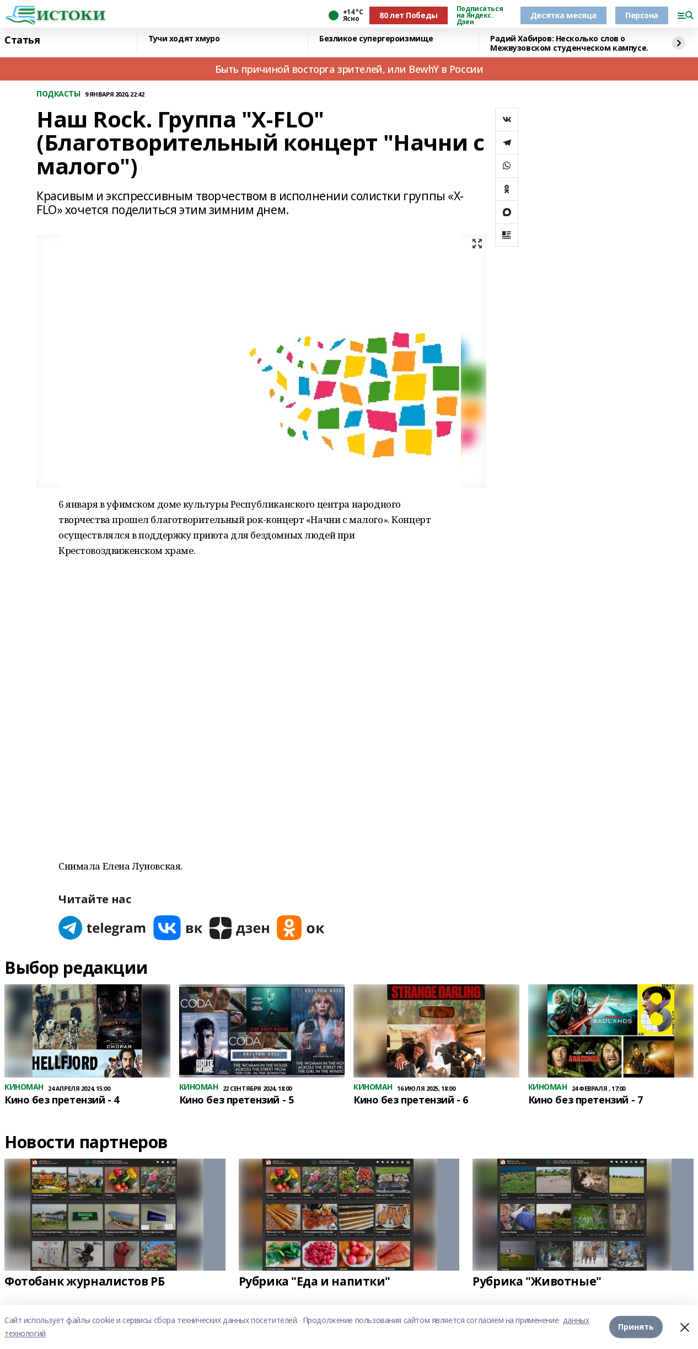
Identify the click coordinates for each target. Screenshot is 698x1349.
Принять (636, 1326)
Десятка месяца (563, 15)
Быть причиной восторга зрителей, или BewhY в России (349, 69)
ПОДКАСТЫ (58, 94)
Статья (22, 40)
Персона (641, 15)
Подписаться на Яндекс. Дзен (480, 15)
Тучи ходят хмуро (183, 39)
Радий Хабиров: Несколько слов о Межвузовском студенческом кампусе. (569, 43)
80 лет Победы (408, 15)
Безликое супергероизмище (376, 39)
